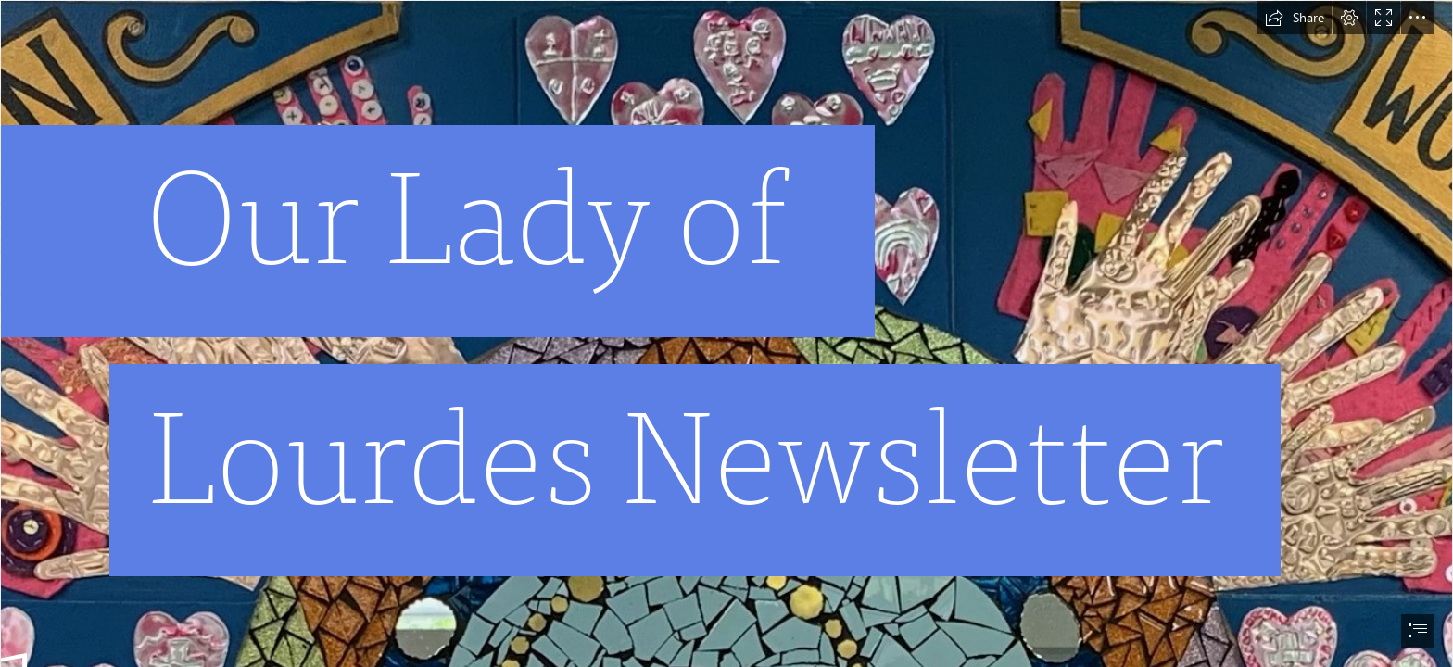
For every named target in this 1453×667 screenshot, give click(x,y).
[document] (726, 333)
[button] (1294, 17)
